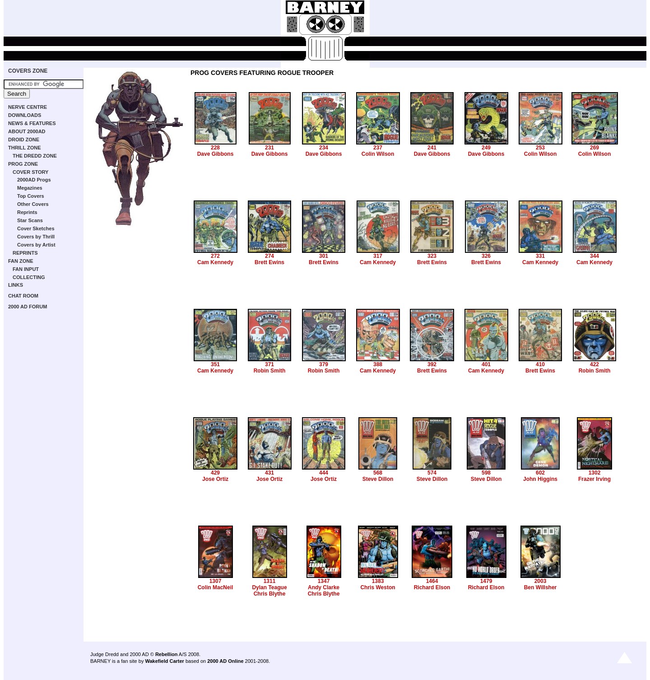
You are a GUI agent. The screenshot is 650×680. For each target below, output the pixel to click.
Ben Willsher (540, 587)
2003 (540, 581)
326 (486, 256)
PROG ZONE (23, 164)
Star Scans (30, 220)
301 (323, 256)
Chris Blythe (270, 594)
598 (486, 473)
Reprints (27, 212)
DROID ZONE (23, 139)
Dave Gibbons (215, 154)
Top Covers (30, 196)
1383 (378, 581)
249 (486, 147)
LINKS (15, 285)
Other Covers (33, 204)
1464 (432, 581)
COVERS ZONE (27, 71)
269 (594, 147)
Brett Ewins (269, 262)
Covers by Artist (36, 244)
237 (377, 147)
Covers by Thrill (36, 236)
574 (431, 473)
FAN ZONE (20, 261)
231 (269, 147)
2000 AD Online (225, 661)
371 (269, 364)
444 (323, 473)
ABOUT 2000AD (27, 131)
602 (540, 473)
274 (269, 256)
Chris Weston (377, 587)
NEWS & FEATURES (32, 123)
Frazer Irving (594, 479)
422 (594, 364)
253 (540, 147)
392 (431, 364)
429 (215, 473)
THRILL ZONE (24, 147)
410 (540, 364)
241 (431, 147)
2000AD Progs (34, 179)
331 (540, 256)
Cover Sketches (36, 228)
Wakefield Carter (164, 661)
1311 (270, 581)
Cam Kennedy (215, 262)
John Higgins (540, 479)
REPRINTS (25, 253)
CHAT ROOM (23, 295)
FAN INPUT (26, 269)
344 (594, 256)
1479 (486, 581)
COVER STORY (30, 172)
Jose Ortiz (215, 479)
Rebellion (166, 654)
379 (323, 364)
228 (215, 147)
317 (377, 256)
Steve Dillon (378, 479)
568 (377, 473)
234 (323, 147)
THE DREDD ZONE (35, 155)
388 (377, 364)
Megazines (29, 188)
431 (269, 473)
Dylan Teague (269, 587)
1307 (215, 581)
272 (215, 256)
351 (215, 364)
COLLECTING (29, 277)
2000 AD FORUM (27, 306)
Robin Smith (270, 371)
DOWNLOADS (24, 115)
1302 (595, 473)
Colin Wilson (378, 154)
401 (486, 364)
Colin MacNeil (215, 587)
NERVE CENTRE (27, 107)
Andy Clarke (323, 587)
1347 (324, 581)
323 (431, 256)
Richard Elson (432, 587)
